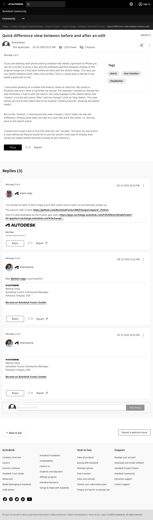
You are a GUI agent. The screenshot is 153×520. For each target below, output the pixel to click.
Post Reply (135, 407)
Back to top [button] (15, 433)
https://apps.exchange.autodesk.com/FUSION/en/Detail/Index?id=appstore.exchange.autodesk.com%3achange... (69, 216)
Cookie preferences (58, 514)
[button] (149, 45)
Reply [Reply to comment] (15, 243)
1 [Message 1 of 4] (13, 55)
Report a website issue (134, 432)
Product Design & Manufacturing (27, 26)
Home (5, 26)
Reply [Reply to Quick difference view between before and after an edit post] (13, 147)
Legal (103, 514)
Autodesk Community (14, 11)
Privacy (5, 514)
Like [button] (27, 147)
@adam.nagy (18, 278)
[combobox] (45, 4)
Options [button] (145, 35)
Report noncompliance (77, 514)
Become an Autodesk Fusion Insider (26, 302)
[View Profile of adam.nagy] (26, 193)
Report (38, 147)
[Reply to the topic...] (72, 408)
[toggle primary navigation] (6, 4)
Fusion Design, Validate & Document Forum (83, 26)
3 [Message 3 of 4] (15, 258)
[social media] (17, 499)
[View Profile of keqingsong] (26, 267)
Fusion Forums (52, 26)
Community (8, 18)
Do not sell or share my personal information (29, 514)
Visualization (116, 81)
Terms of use (94, 514)
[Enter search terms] (45, 4)
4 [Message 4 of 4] (15, 333)
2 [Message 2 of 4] (15, 184)
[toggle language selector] (131, 4)
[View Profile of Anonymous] (18, 42)
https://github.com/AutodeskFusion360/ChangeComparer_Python (71, 210)
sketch (113, 73)
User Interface (131, 73)
